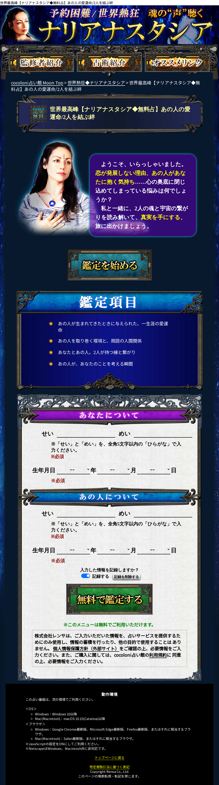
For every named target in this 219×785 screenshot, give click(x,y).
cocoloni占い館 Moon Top (37, 82)
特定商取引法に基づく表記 (109, 766)
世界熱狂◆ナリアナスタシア (96, 82)
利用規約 (158, 655)
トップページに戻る (110, 757)
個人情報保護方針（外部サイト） (86, 648)
